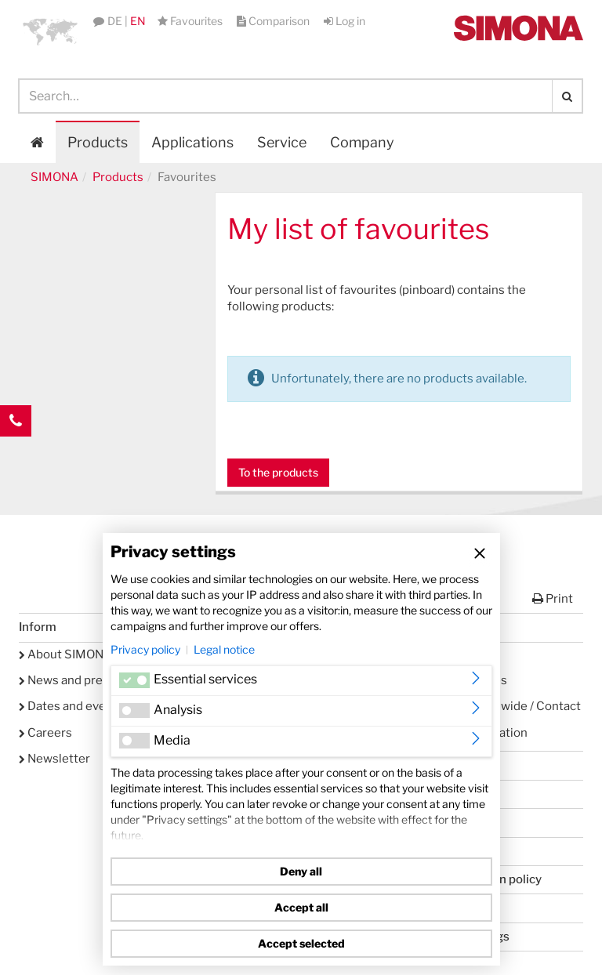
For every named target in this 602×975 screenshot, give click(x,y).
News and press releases (92, 680)
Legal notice (224, 649)
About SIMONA (65, 654)
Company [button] (362, 142)
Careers (45, 733)
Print (552, 599)
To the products (278, 472)
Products (97, 142)
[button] (50, 31)
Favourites (191, 20)
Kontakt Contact (15, 452)
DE (114, 20)
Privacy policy (145, 649)
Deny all (301, 871)
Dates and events (71, 706)
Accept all (301, 907)
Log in (344, 20)
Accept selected (301, 943)
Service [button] (281, 142)
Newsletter (54, 759)
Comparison (274, 20)
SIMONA (54, 177)
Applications (192, 142)
